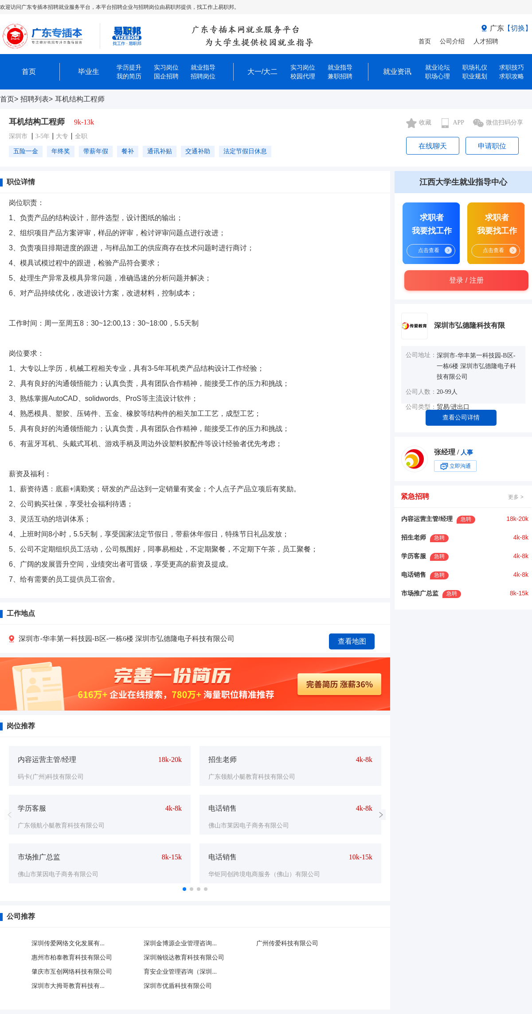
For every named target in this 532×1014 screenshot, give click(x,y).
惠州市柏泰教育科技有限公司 (71, 957)
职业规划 (474, 76)
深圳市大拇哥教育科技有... (68, 986)
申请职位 (492, 146)
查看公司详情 (461, 417)
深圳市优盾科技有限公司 (178, 986)
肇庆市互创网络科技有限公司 (71, 971)
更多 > (515, 497)
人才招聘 (485, 41)
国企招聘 (166, 76)
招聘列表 (34, 99)
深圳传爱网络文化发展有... (68, 943)
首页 (425, 41)
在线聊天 (433, 146)
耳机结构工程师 (80, 99)
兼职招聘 (340, 76)
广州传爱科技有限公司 (287, 943)
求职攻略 (511, 76)
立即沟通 (455, 466)
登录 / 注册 (466, 280)
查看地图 (352, 641)
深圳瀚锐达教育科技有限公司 (184, 957)
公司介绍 (452, 41)
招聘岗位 (203, 76)
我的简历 (129, 76)
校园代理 (302, 76)
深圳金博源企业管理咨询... (180, 943)
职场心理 (437, 76)
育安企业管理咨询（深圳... (180, 971)
